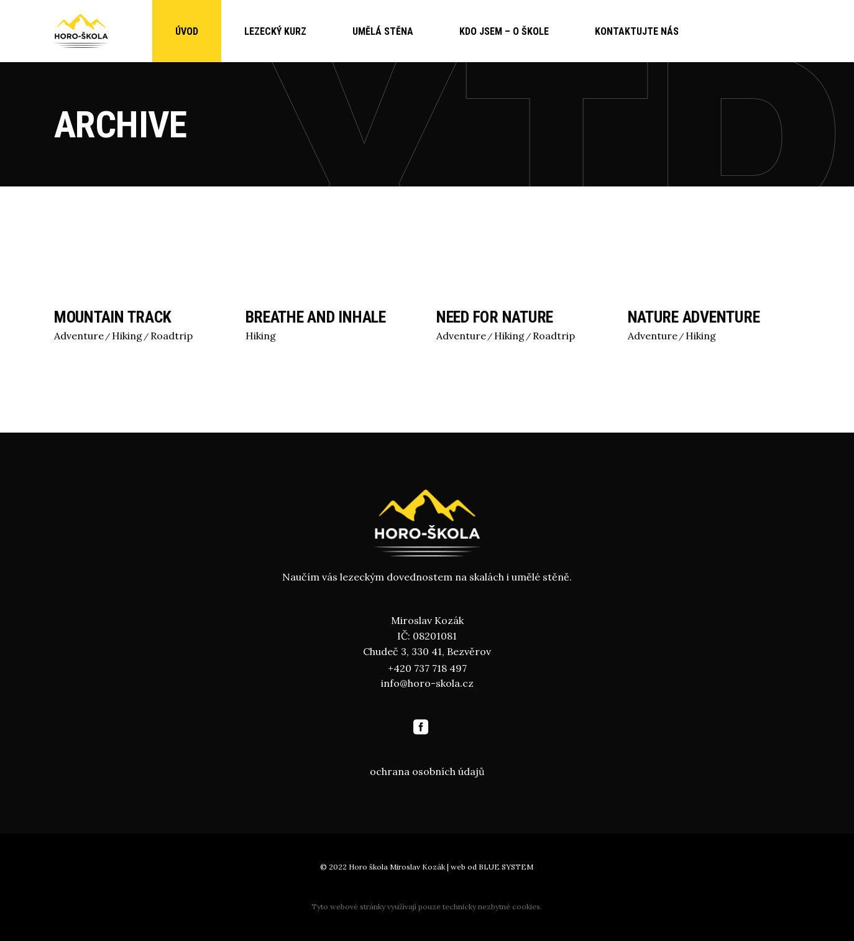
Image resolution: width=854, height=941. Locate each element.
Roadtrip (171, 335)
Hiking (127, 335)
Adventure (79, 335)
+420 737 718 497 (427, 668)
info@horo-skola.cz (427, 683)
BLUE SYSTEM (506, 866)
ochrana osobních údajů (427, 771)
